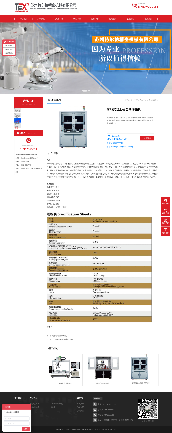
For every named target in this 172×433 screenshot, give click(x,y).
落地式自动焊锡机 (102, 383)
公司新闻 (80, 411)
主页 (136, 100)
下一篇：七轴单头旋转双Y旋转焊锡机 (61, 340)
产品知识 (80, 407)
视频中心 (95, 19)
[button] (75, 146)
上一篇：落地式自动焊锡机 (57, 336)
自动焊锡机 (24, 126)
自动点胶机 (24, 111)
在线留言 (131, 19)
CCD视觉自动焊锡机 (64, 383)
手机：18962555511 (106, 409)
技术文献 (80, 403)
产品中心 (59, 19)
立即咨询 (147, 138)
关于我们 (41, 19)
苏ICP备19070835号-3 (109, 429)
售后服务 (113, 19)
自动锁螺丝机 (25, 119)
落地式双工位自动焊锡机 (140, 383)
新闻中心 (77, 19)
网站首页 (23, 19)
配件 (22, 133)
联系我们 (149, 19)
